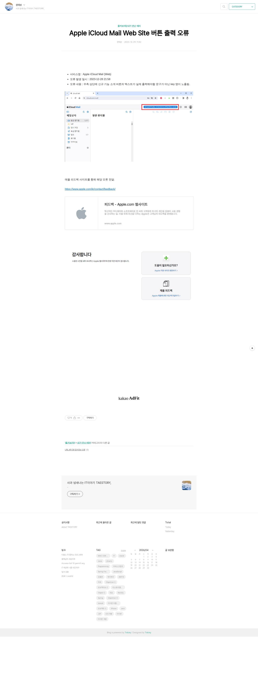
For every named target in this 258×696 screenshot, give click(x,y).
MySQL (121, 652)
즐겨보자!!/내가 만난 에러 (129, 26)
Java (100, 620)
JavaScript (117, 631)
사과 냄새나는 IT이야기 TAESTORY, (89, 542)
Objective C (111, 641)
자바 (99, 641)
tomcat (100, 663)
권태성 (20, 5)
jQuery (109, 620)
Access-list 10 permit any (73, 623)
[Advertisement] (129, 90)
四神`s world (67, 635)
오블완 (100, 636)
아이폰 (119, 673)
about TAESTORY (69, 586)
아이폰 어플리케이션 (114, 663)
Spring (100, 657)
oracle (121, 615)
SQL (111, 652)
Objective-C (113, 657)
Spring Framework (104, 631)
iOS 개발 (108, 673)
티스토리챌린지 (118, 647)
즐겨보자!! (70, 502)
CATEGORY (242, 7)
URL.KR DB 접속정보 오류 (75, 509)
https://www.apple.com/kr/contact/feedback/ (90, 248)
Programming (103, 626)
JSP (99, 673)
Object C (101, 652)
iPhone (113, 668)
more (123, 610)
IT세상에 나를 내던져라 (70, 627)
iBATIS (121, 636)
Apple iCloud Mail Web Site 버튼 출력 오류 (129, 33)
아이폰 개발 (102, 678)
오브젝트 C (102, 668)
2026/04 (143, 609)
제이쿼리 (110, 636)
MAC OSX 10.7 (104, 615)
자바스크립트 (118, 626)
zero (123, 668)
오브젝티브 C (103, 647)
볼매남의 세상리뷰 (68, 618)
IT (114, 615)
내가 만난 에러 (84, 502)
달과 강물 (65, 631)
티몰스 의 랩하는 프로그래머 (72, 614)
